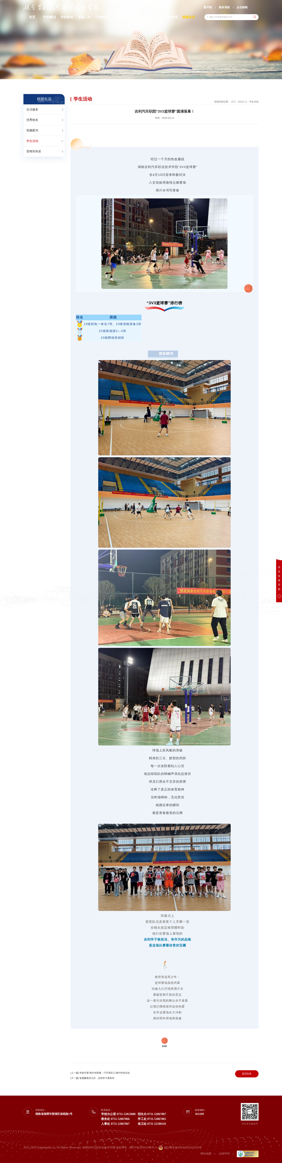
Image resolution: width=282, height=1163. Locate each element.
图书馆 (208, 7)
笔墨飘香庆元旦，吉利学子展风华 (96, 1078)
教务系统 (224, 7)
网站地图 (205, 1153)
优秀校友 (32, 119)
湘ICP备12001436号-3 (143, 1147)
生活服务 (32, 109)
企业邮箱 (242, 7)
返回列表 (246, 1073)
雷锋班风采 (33, 151)
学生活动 (32, 141)
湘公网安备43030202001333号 (180, 1147)
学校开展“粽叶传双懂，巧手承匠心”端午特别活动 (104, 1073)
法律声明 (224, 1153)
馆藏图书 (32, 130)
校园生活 (242, 101)
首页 (233, 101)
